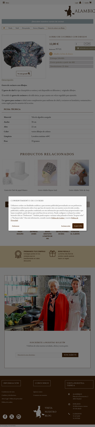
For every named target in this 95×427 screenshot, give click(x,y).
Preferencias (15, 226)
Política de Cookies (57, 218)
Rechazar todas (65, 226)
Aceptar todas (78, 226)
